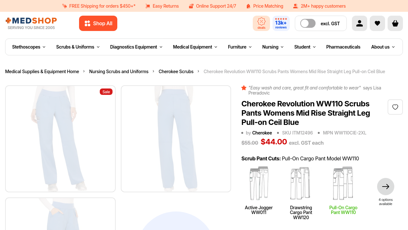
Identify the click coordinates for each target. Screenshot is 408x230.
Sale (106, 91)
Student (304, 47)
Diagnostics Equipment (136, 47)
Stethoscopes (28, 47)
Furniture (239, 47)
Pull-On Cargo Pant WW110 (343, 189)
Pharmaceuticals (343, 47)
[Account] (359, 23)
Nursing (273, 47)
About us (383, 47)
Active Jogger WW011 (258, 189)
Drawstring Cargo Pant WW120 (301, 192)
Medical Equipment (195, 47)
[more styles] (385, 192)
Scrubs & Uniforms (77, 47)
